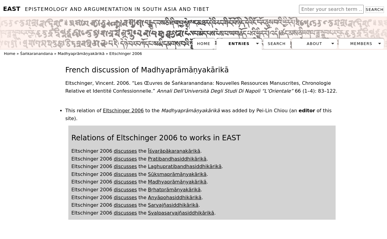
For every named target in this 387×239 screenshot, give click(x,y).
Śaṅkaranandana (36, 53)
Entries (239, 43)
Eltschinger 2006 (125, 53)
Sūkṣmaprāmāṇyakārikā (177, 174)
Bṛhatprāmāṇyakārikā (174, 190)
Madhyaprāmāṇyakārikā (81, 53)
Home (203, 43)
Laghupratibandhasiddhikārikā (184, 166)
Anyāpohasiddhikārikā (174, 197)
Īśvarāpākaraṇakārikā (174, 151)
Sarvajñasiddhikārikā (173, 205)
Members (361, 43)
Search (375, 9)
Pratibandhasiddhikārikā (177, 159)
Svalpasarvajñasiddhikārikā (181, 213)
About (314, 43)
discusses (125, 151)
